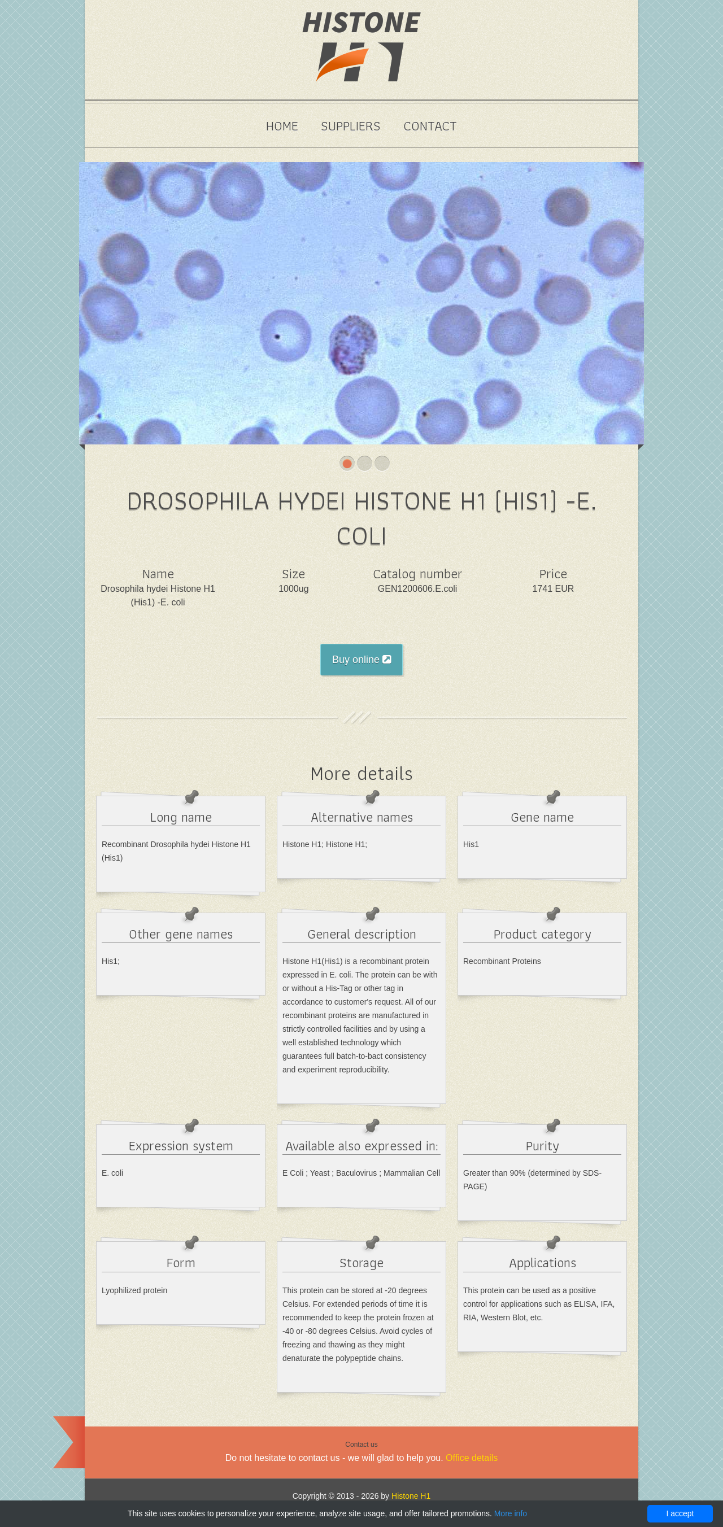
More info (510, 1513)
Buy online (361, 659)
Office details (472, 1458)
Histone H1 (410, 1495)
